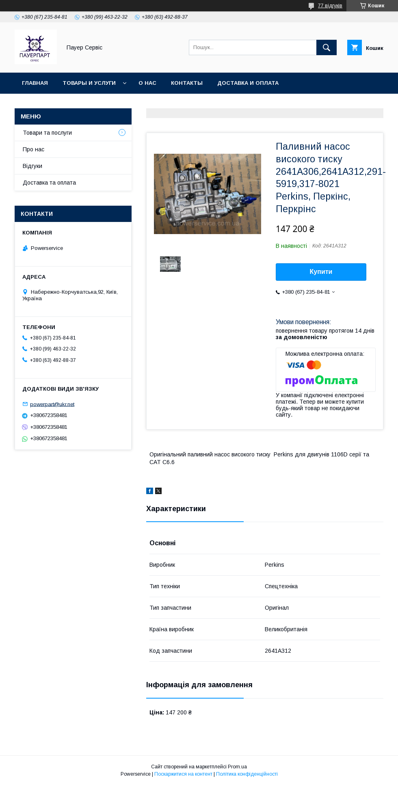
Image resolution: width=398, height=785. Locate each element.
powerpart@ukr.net (52, 404)
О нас (147, 83)
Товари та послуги (47, 132)
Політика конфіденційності (247, 774)
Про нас (33, 149)
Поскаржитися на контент (183, 774)
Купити (321, 271)
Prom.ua (237, 767)
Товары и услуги (89, 83)
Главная (35, 83)
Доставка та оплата (49, 182)
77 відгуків (330, 6)
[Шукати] (326, 47)
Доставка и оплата (248, 83)
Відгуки (32, 166)
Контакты (187, 83)
